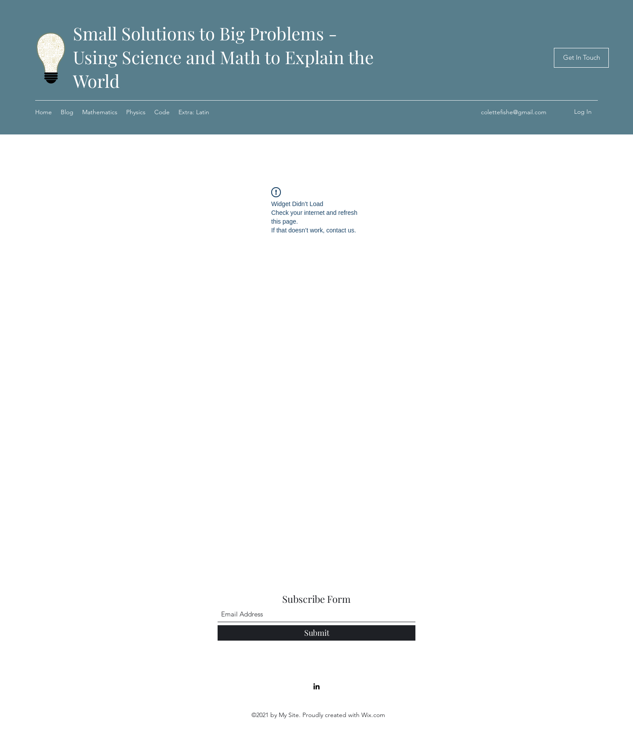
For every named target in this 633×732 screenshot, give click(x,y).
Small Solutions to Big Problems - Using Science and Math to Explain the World (223, 57)
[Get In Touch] (581, 58)
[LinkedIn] (316, 686)
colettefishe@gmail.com (513, 112)
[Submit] (316, 633)
